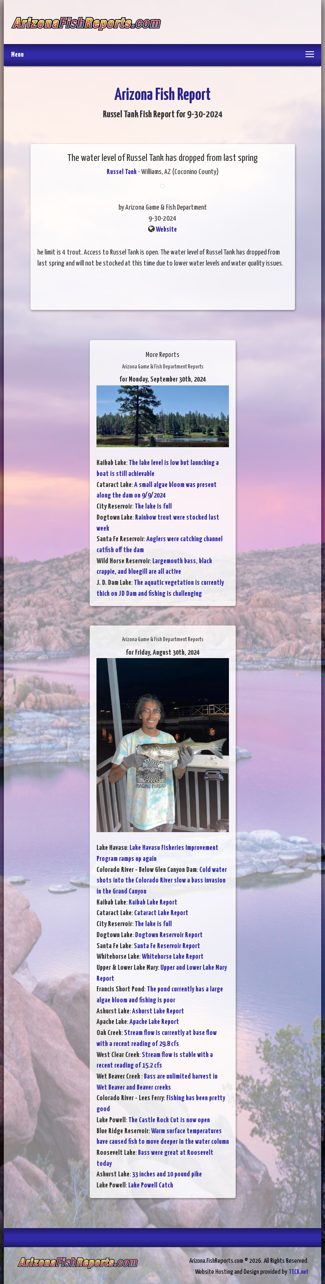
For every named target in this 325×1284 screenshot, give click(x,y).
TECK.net (298, 1272)
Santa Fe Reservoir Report (167, 946)
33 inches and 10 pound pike (167, 1174)
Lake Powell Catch (150, 1185)
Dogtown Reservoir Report (169, 935)
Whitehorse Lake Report (173, 956)
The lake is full (153, 506)
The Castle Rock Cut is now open (169, 1120)
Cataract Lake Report (161, 913)
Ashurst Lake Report (158, 1011)
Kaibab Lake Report (153, 902)
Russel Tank (122, 172)
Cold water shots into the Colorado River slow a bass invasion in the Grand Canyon (161, 880)
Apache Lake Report (154, 1022)
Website (166, 229)
